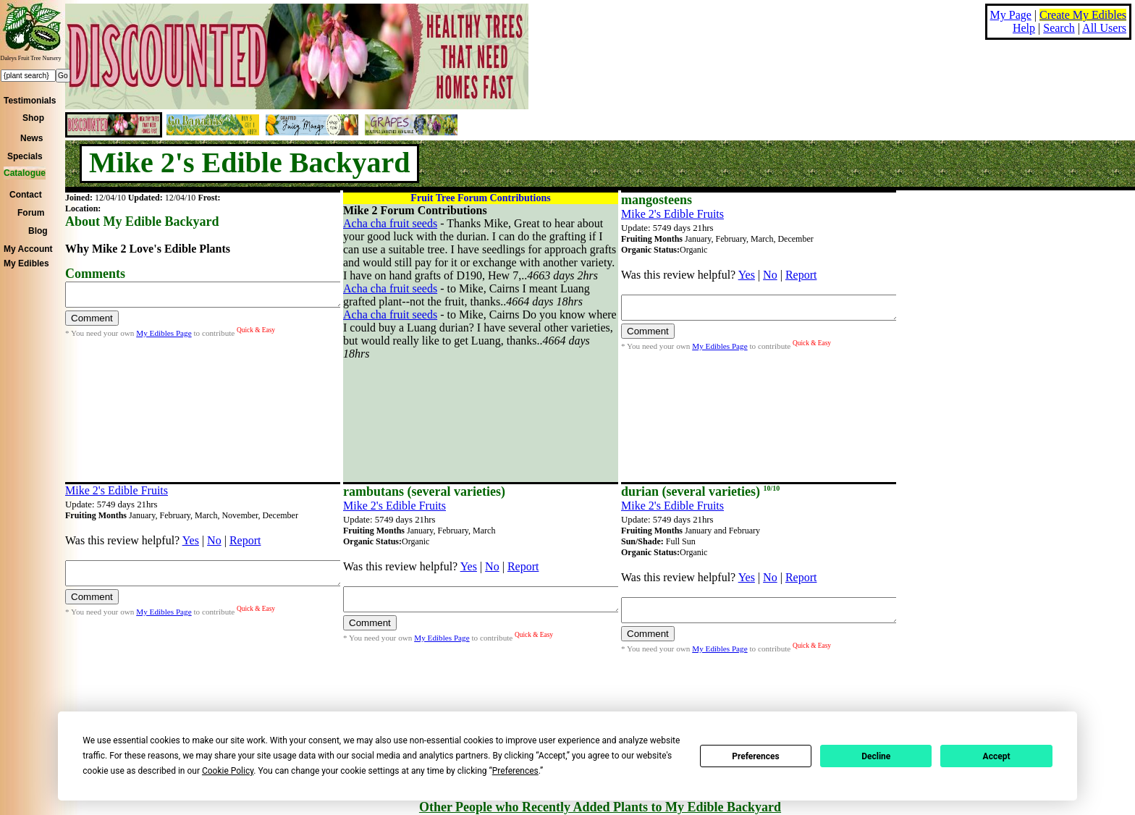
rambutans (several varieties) (424, 491)
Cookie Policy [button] (227, 771)
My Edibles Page (163, 337)
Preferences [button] (515, 771)
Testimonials (30, 101)
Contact (25, 195)
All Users (1104, 28)
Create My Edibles (1082, 15)
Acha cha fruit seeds (390, 223)
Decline (875, 756)
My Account (28, 249)
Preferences (756, 756)
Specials (25, 156)
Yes (746, 275)
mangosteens (656, 200)
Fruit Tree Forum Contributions (480, 198)
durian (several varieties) (700, 491)
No (770, 275)
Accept (996, 756)
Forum (30, 213)
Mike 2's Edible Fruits (672, 214)
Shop (33, 118)
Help (1024, 28)
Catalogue (25, 173)
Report (801, 275)
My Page (1010, 15)
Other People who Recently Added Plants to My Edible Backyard (600, 807)
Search (1059, 28)
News (31, 138)
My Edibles (26, 263)
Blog (38, 231)
